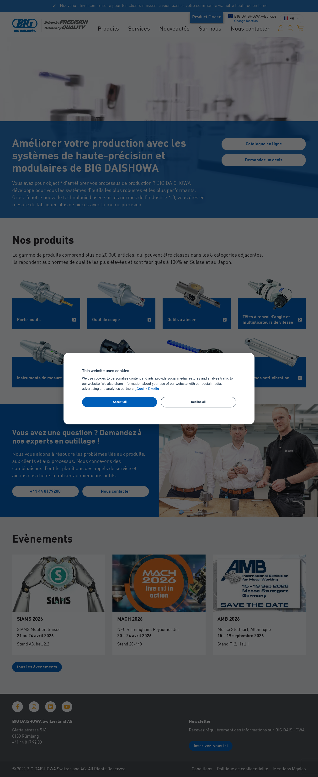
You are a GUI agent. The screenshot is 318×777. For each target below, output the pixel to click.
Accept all (120, 402)
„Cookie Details (147, 389)
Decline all (198, 402)
